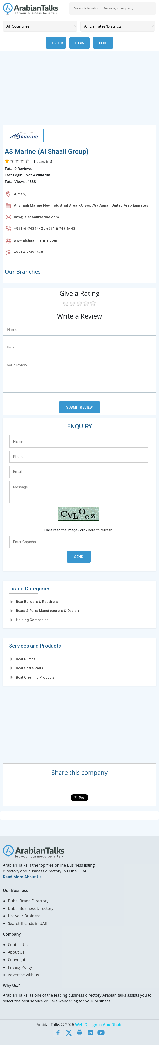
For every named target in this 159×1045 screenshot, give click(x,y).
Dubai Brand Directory (28, 901)
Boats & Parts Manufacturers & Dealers (48, 611)
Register (56, 43)
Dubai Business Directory (30, 908)
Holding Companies (32, 620)
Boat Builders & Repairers (37, 602)
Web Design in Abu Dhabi (98, 1024)
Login (79, 43)
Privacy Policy (20, 967)
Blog (103, 43)
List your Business (24, 916)
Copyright (16, 959)
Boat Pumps (25, 659)
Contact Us (18, 944)
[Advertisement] (79, 91)
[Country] (40, 26)
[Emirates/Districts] (118, 26)
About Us (16, 952)
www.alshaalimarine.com (35, 240)
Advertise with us (23, 974)
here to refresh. (100, 530)
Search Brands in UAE (27, 923)
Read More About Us (22, 877)
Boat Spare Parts (29, 668)
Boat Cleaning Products (35, 677)
